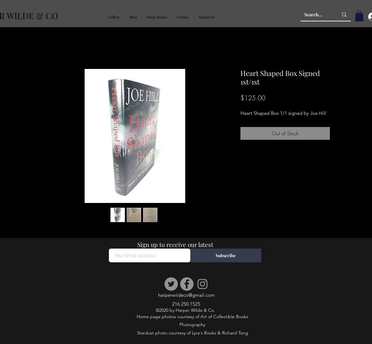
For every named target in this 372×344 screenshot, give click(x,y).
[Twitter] (171, 284)
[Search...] (316, 15)
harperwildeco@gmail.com (186, 295)
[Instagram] (202, 284)
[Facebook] (187, 284)
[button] (114, 17)
